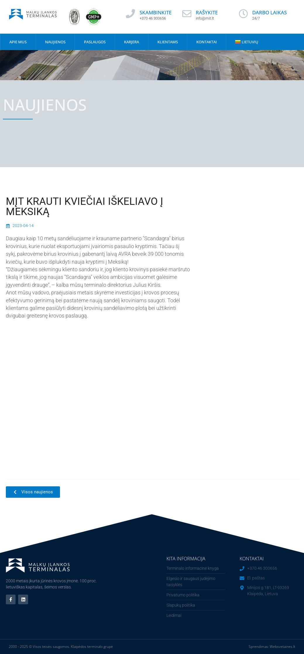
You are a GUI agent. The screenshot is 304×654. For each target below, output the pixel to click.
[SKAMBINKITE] (130, 13)
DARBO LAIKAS (270, 12)
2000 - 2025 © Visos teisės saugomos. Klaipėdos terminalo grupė (61, 646)
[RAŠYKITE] (187, 13)
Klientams (167, 41)
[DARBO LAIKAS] (243, 13)
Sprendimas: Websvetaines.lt (272, 646)
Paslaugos (95, 41)
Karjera (131, 41)
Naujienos (55, 41)
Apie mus (18, 41)
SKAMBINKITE (155, 12)
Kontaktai (206, 41)
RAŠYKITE (207, 12)
